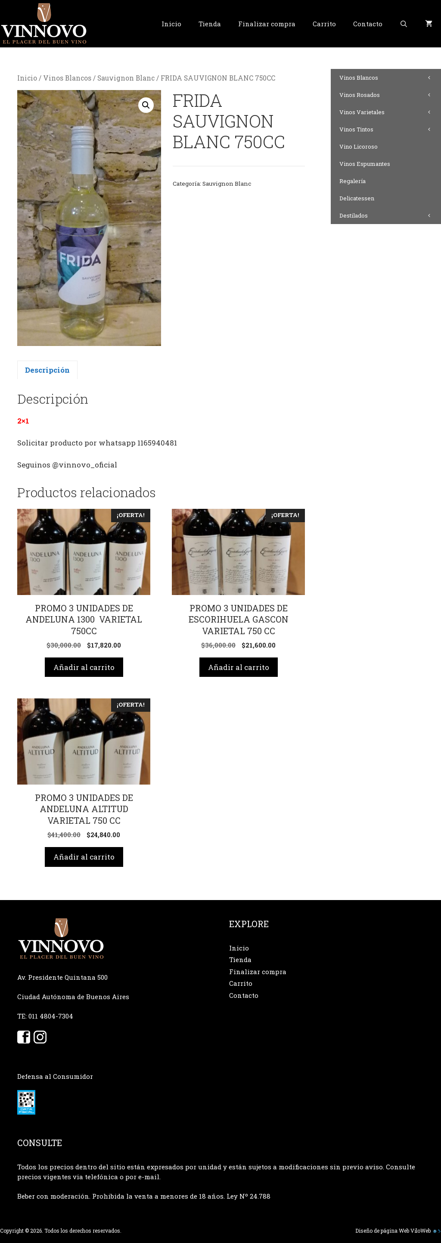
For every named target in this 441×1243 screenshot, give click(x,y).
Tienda (210, 23)
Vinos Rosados (390, 94)
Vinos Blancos (67, 78)
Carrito (324, 23)
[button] (146, 105)
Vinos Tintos (390, 129)
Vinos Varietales (390, 112)
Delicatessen (356, 198)
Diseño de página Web (382, 1230)
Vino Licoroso (358, 146)
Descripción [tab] (47, 370)
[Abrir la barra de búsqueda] (403, 23)
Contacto (367, 23)
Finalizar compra (266, 23)
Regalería (352, 181)
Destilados (390, 215)
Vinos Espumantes (364, 164)
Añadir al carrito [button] (84, 667)
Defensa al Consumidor (55, 1076)
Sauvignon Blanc (126, 78)
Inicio (171, 23)
